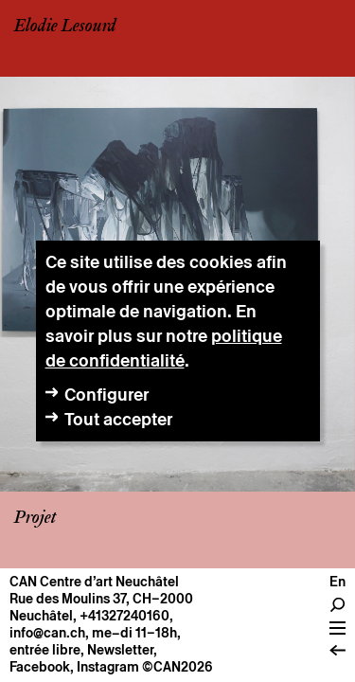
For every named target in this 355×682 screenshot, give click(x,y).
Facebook (39, 666)
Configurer (106, 394)
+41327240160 (124, 615)
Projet (35, 518)
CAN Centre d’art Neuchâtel (94, 581)
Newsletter (120, 649)
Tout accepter (118, 419)
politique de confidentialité (163, 348)
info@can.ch (47, 632)
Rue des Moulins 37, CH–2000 (101, 598)
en (337, 581)
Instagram (108, 666)
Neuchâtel (41, 615)
